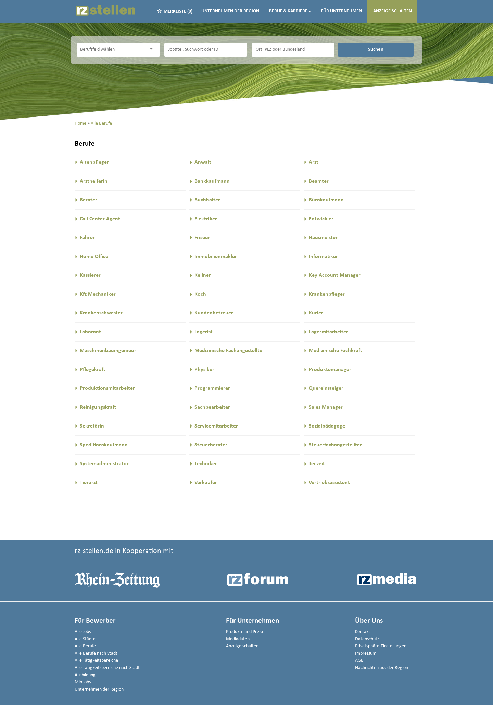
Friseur (202, 237)
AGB (359, 660)
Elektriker (205, 219)
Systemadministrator (104, 464)
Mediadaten (238, 639)
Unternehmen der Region (230, 11)
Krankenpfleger (327, 294)
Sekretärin (92, 426)
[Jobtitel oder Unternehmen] (205, 50)
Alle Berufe (85, 646)
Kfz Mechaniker (98, 294)
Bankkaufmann (212, 181)
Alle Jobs (83, 631)
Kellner (202, 275)
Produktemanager (330, 369)
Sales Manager (326, 407)
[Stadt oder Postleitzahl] (293, 50)
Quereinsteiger (326, 388)
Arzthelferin (94, 181)
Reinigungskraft (98, 407)
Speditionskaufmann (104, 445)
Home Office (94, 256)
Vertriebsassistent (329, 482)
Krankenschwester (101, 313)
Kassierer (90, 275)
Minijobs (83, 682)
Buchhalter (207, 200)
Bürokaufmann (326, 200)
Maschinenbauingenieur (108, 351)
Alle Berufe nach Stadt (96, 653)
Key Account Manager (335, 275)
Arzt (313, 162)
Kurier (316, 313)
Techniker (205, 464)
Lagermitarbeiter (328, 332)
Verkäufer (205, 482)
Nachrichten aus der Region (381, 667)
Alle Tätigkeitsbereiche (96, 660)
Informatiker (323, 256)
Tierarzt (89, 482)
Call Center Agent (100, 219)
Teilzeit (317, 464)
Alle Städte (85, 639)
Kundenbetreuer (213, 313)
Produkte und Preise (245, 631)
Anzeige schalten (392, 11)
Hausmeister (323, 237)
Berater (88, 200)
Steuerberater (210, 445)
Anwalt (202, 162)
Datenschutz (367, 639)
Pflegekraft (92, 369)
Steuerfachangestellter (335, 445)
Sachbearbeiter (212, 407)
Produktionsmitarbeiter (107, 388)
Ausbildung (85, 675)
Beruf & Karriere (290, 11)
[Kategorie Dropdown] (153, 49)
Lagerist (203, 332)
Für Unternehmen (341, 11)
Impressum (365, 653)
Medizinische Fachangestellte (228, 351)
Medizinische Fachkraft (335, 351)
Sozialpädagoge (327, 426)
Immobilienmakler (215, 256)
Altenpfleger (94, 162)
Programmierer (212, 388)
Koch (200, 294)
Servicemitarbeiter (216, 426)
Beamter (319, 181)
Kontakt (362, 631)
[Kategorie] (111, 50)
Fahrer (87, 237)
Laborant (90, 332)
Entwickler (321, 219)
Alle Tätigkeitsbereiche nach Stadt (107, 667)
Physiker (204, 369)
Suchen (375, 49)
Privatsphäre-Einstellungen (380, 646)
